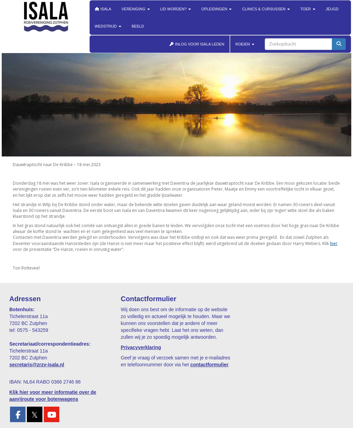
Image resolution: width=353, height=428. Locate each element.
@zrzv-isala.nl (36, 364)
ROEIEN (244, 44)
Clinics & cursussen (266, 9)
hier (333, 243)
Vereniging (136, 9)
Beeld (138, 26)
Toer (307, 9)
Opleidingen (216, 9)
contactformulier (209, 364)
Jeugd (332, 9)
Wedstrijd (108, 26)
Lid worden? (175, 9)
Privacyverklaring (141, 347)
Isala (103, 9)
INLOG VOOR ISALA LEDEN (196, 44)
